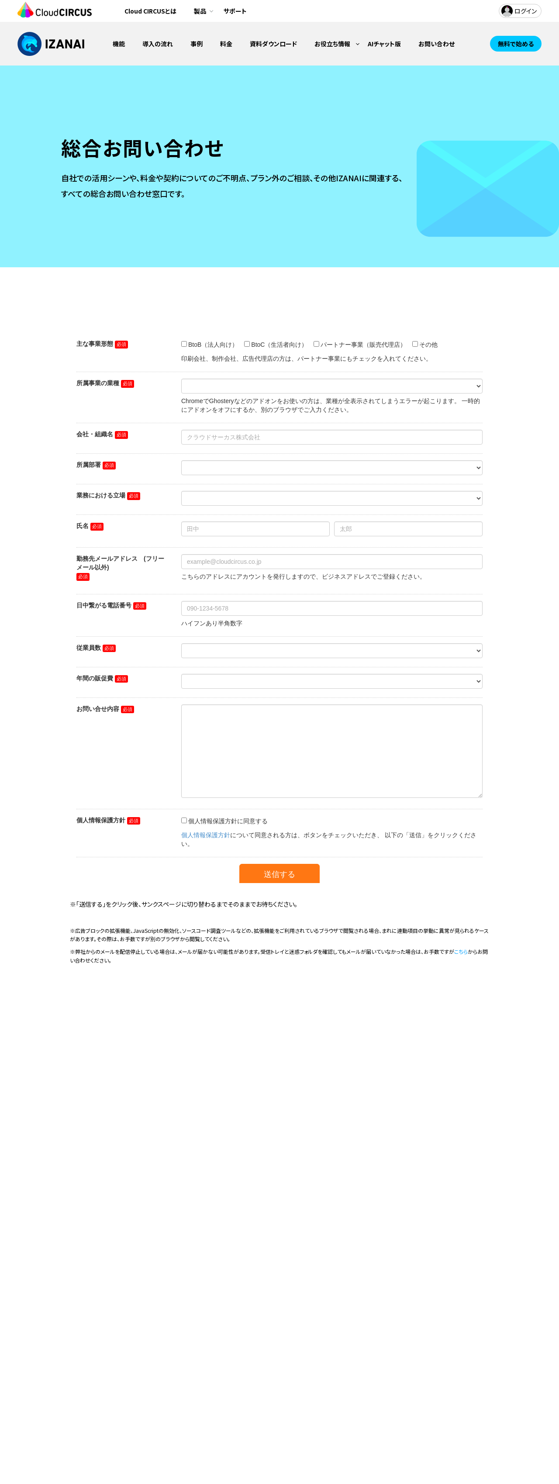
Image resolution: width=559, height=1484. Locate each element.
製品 (200, 11)
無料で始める (516, 43)
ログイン (525, 11)
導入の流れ (157, 43)
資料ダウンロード (273, 43)
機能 (119, 43)
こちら (461, 951)
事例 (196, 43)
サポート (235, 11)
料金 (226, 43)
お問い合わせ (436, 43)
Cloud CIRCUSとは (150, 11)
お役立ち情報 (332, 43)
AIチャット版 (384, 43)
